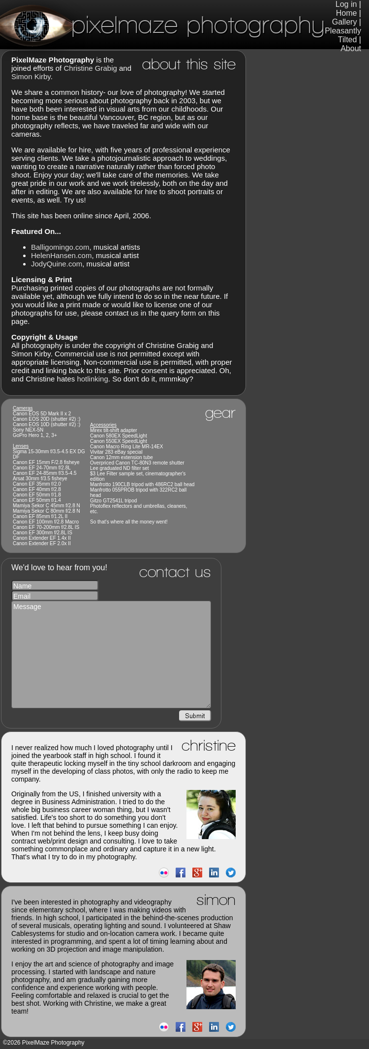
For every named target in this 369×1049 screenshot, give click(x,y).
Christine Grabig (90, 68)
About (350, 48)
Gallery (344, 22)
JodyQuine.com (56, 264)
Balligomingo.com (60, 247)
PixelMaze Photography (162, 24)
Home (346, 13)
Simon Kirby (31, 76)
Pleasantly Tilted (343, 35)
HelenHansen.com (61, 255)
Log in (346, 4)
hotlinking (92, 379)
